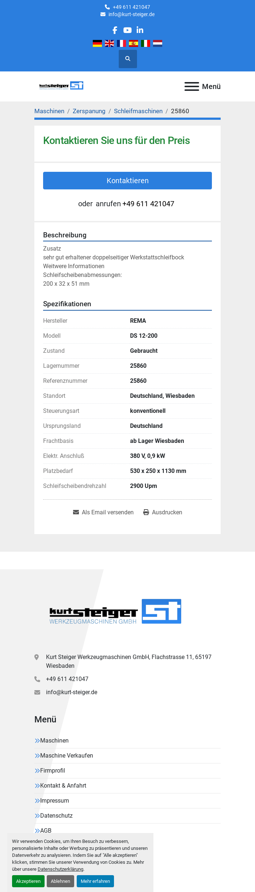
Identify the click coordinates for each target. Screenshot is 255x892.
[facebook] (115, 30)
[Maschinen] (49, 111)
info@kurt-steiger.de (132, 14)
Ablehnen (60, 881)
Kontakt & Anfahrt (63, 785)
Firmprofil (52, 770)
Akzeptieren (28, 881)
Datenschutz (56, 815)
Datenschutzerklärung (60, 869)
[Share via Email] (103, 512)
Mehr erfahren (95, 881)
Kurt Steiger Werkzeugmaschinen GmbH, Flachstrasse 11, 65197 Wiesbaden (129, 661)
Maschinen (54, 740)
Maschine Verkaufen (66, 755)
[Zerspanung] (89, 111)
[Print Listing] (162, 512)
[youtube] (127, 30)
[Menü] (191, 86)
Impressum (54, 800)
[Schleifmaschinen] (138, 111)
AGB (46, 830)
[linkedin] (140, 30)
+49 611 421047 (131, 7)
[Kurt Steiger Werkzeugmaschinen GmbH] (116, 613)
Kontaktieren (128, 180)
